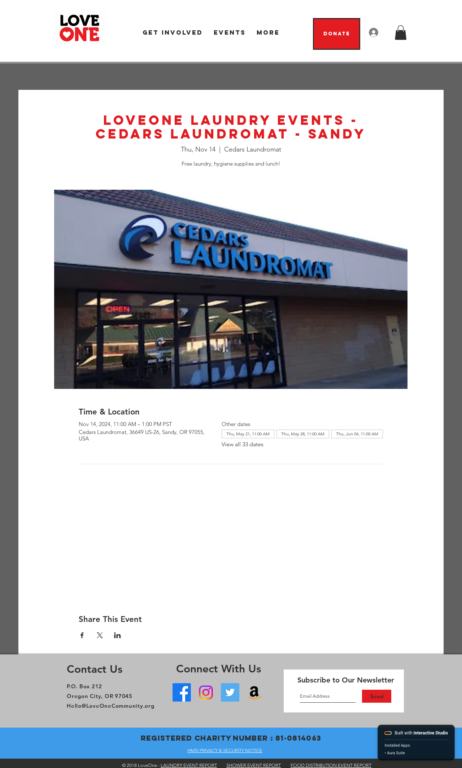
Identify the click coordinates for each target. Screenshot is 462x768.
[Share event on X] (99, 635)
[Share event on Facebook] (82, 635)
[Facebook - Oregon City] (182, 692)
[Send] (376, 696)
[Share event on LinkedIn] (117, 635)
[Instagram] (206, 692)
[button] (172, 33)
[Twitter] (230, 692)
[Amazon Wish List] (254, 692)
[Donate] (336, 34)
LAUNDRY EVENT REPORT (189, 765)
